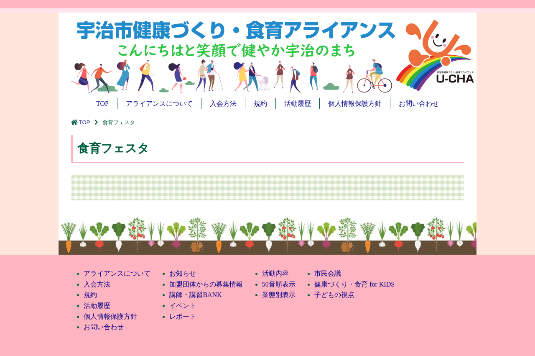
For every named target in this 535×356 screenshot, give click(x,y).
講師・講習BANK (195, 294)
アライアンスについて (159, 103)
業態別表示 (279, 294)
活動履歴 (297, 103)
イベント (182, 305)
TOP (102, 103)
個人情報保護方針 (355, 103)
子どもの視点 (334, 294)
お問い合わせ (419, 103)
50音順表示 (279, 284)
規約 (260, 103)
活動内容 (275, 273)
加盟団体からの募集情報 (206, 284)
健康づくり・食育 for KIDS (354, 284)
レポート (182, 316)
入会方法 (223, 103)
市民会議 (327, 273)
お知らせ (182, 273)
